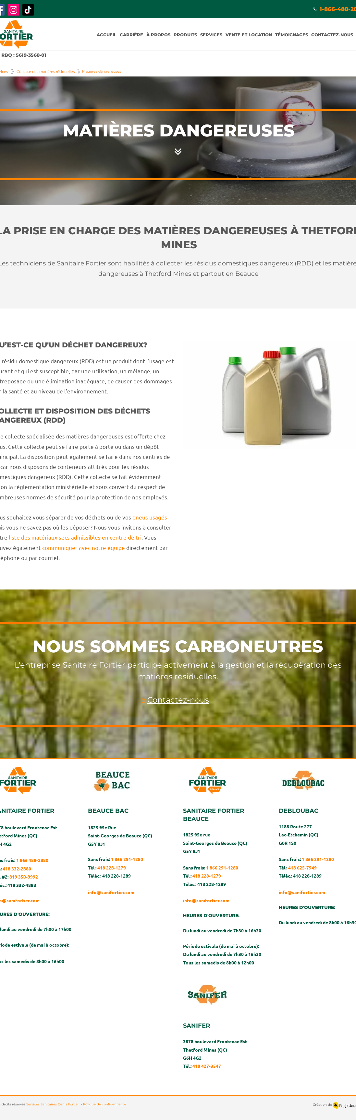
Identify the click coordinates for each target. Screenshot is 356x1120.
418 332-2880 (17, 868)
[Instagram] (13, 10)
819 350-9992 (23, 877)
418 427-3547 (206, 1066)
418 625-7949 (302, 867)
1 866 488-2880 (32, 860)
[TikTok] (28, 10)
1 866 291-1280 (127, 859)
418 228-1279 (111, 867)
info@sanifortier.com (111, 892)
